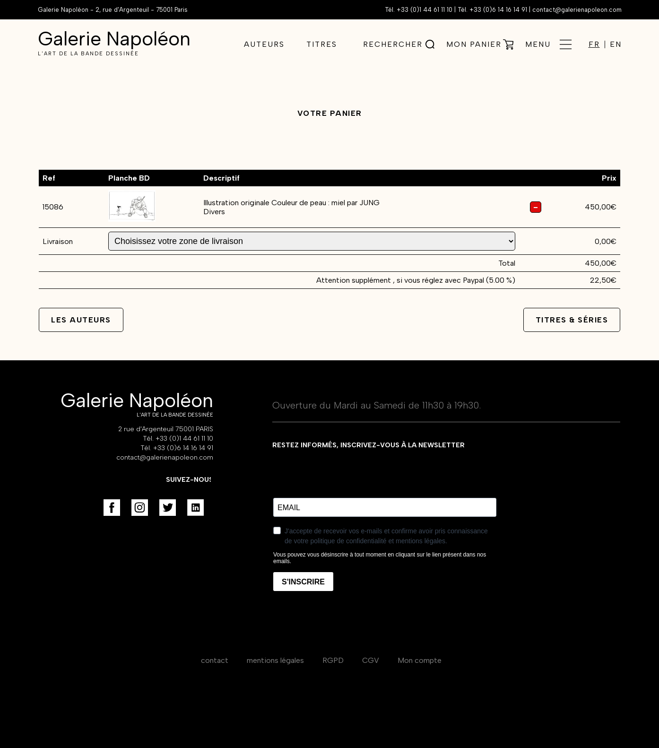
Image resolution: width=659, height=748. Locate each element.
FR (594, 44)
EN (616, 44)
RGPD (333, 660)
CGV (370, 660)
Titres (321, 44)
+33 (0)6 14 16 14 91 (498, 9)
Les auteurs (81, 319)
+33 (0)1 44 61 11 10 (424, 9)
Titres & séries (572, 319)
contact (214, 660)
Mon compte (420, 660)
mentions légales (275, 660)
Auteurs (264, 44)
